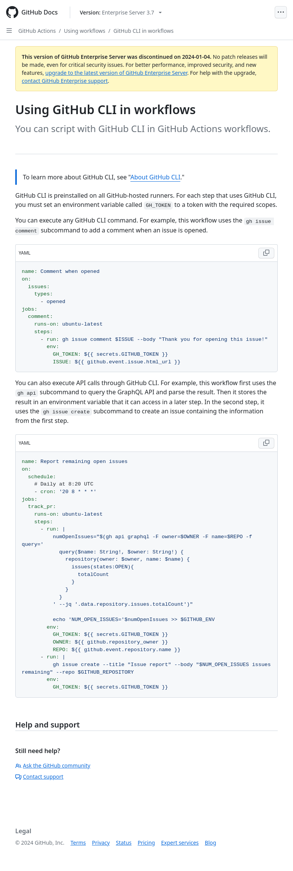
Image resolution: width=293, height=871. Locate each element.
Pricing (146, 842)
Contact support (39, 776)
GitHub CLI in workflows (143, 30)
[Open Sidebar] (9, 30)
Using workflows (85, 30)
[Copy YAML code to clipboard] (266, 253)
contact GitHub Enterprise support (65, 80)
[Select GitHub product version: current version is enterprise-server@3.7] (120, 12)
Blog (210, 842)
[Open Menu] (281, 12)
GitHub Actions (37, 30)
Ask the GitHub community (52, 765)
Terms (78, 842)
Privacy (101, 842)
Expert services (180, 842)
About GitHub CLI (155, 177)
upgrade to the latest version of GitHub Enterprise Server (116, 72)
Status (124, 842)
